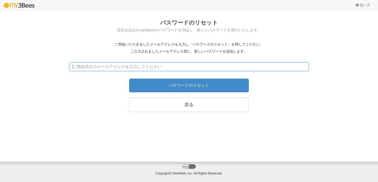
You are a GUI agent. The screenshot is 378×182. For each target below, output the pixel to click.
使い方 (363, 5)
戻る (188, 104)
